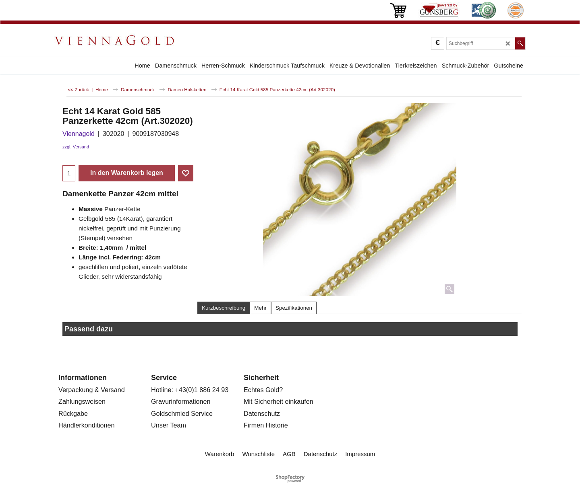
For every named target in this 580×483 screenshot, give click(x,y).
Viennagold (78, 133)
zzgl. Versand (75, 146)
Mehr (260, 308)
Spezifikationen (294, 308)
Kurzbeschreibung (223, 308)
